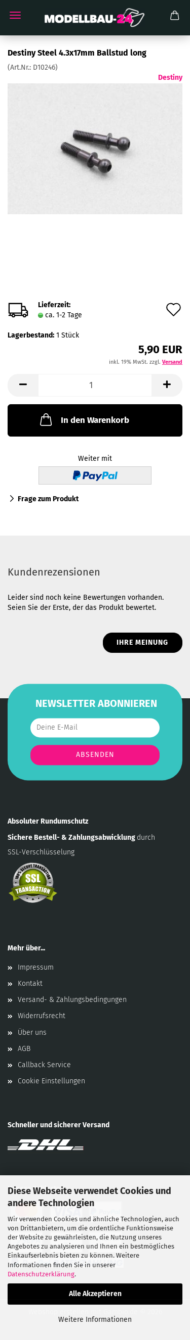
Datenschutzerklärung (41, 1274)
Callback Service (44, 1065)
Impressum (36, 967)
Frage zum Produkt (48, 499)
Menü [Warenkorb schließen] (15, 15)
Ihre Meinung (142, 642)
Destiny (170, 77)
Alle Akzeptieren (95, 1293)
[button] (23, 385)
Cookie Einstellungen (51, 1081)
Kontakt (30, 983)
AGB (24, 1048)
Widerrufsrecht (41, 1016)
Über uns (32, 1032)
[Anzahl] (95, 385)
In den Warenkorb (83, 419)
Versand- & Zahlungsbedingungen (72, 999)
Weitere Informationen (95, 1319)
